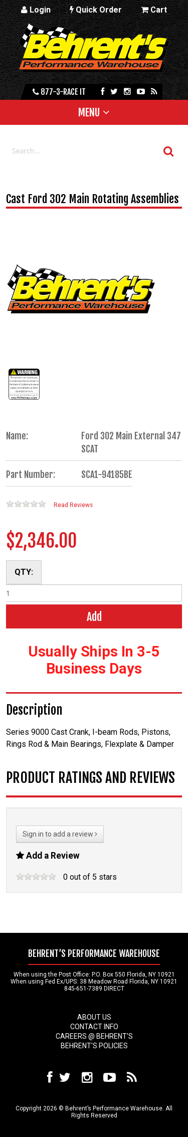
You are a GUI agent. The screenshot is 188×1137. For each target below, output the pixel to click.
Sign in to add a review (60, 834)
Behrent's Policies (94, 1046)
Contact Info (94, 1027)
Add (94, 616)
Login (36, 10)
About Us (94, 1017)
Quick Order (96, 10)
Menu (89, 112)
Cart (154, 10)
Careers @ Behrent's (94, 1036)
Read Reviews (73, 505)
